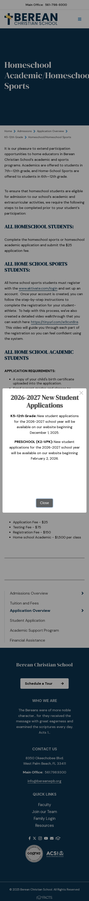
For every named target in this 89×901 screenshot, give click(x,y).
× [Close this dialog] (81, 393)
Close (44, 503)
